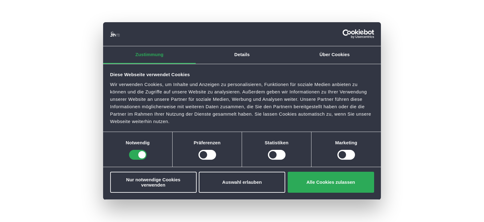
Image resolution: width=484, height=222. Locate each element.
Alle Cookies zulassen (331, 182)
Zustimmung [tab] (150, 54)
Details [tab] (242, 54)
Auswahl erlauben (242, 182)
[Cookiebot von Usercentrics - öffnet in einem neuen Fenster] (347, 34)
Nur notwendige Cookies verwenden (153, 182)
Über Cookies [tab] (334, 54)
